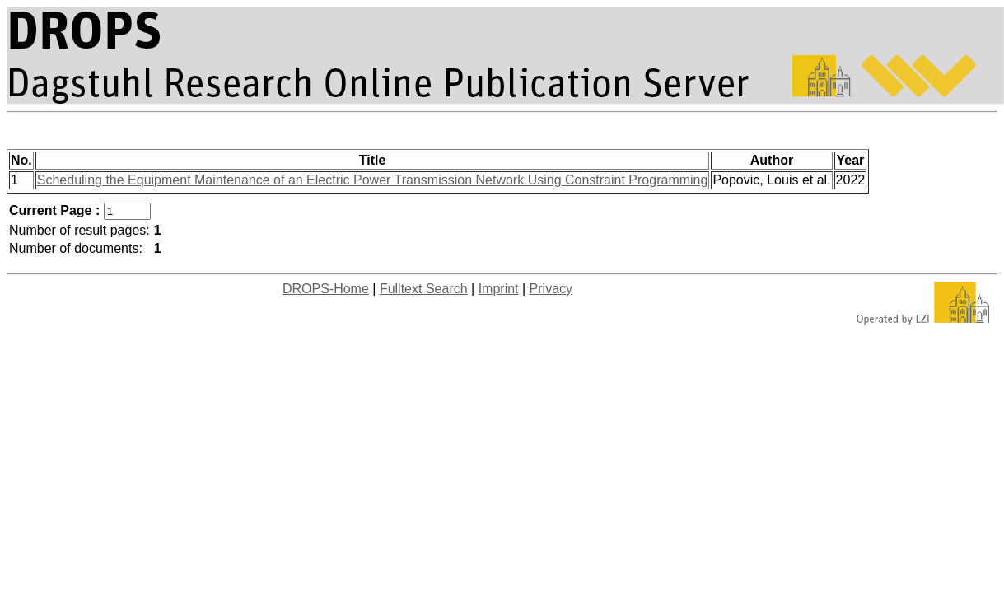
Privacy (551, 289)
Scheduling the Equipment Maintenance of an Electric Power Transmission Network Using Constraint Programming (372, 180)
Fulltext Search (424, 289)
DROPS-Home (326, 289)
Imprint (499, 289)
